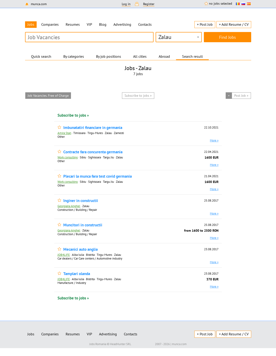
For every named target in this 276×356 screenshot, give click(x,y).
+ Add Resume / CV (234, 24)
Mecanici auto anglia (80, 249)
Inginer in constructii (80, 201)
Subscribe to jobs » (73, 115)
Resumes (73, 24)
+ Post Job (205, 24)
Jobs (30, 334)
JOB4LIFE (64, 255)
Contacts (145, 24)
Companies (50, 24)
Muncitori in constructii (82, 225)
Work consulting (68, 157)
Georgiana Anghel (69, 206)
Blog (102, 24)
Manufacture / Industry (72, 283)
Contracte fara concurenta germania (92, 152)
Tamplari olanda (76, 274)
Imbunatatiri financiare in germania (92, 128)
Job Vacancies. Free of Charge (48, 95)
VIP (89, 24)
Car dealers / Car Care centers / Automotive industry (90, 258)
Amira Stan (64, 133)
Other (61, 136)
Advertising (122, 24)
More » (214, 140)
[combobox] (179, 37)
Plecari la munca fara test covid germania (97, 176)
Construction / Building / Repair (77, 210)
